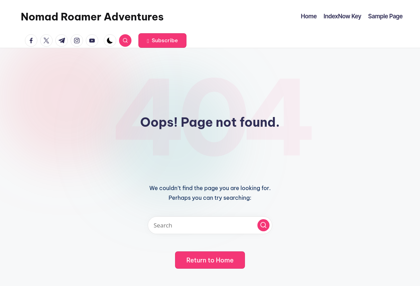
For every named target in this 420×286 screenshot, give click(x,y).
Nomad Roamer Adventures (92, 16)
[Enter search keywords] (210, 225)
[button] (162, 40)
